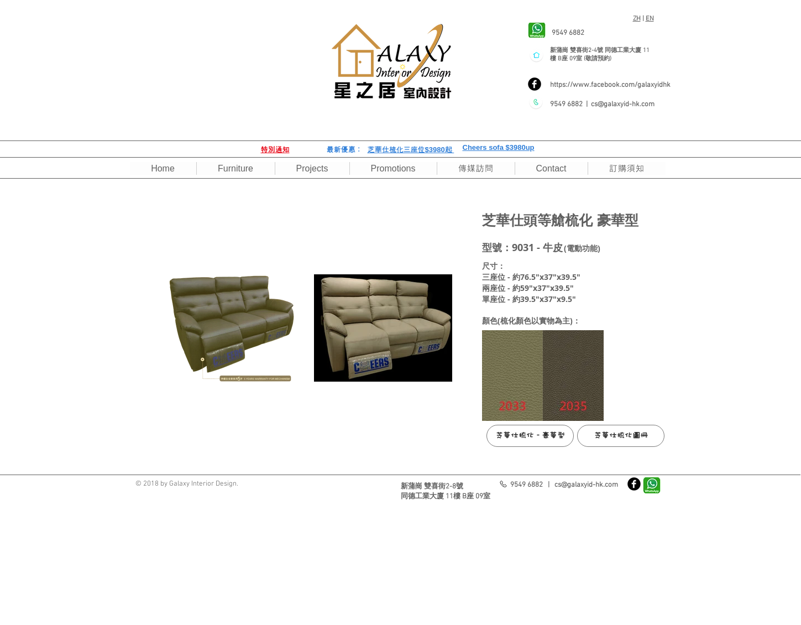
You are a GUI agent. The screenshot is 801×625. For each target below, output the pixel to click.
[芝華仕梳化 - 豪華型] (530, 436)
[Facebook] (534, 84)
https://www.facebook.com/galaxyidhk (610, 85)
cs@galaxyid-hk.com (623, 104)
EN (650, 19)
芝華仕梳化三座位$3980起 (411, 149)
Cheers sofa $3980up (499, 147)
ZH (637, 19)
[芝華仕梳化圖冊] (620, 436)
